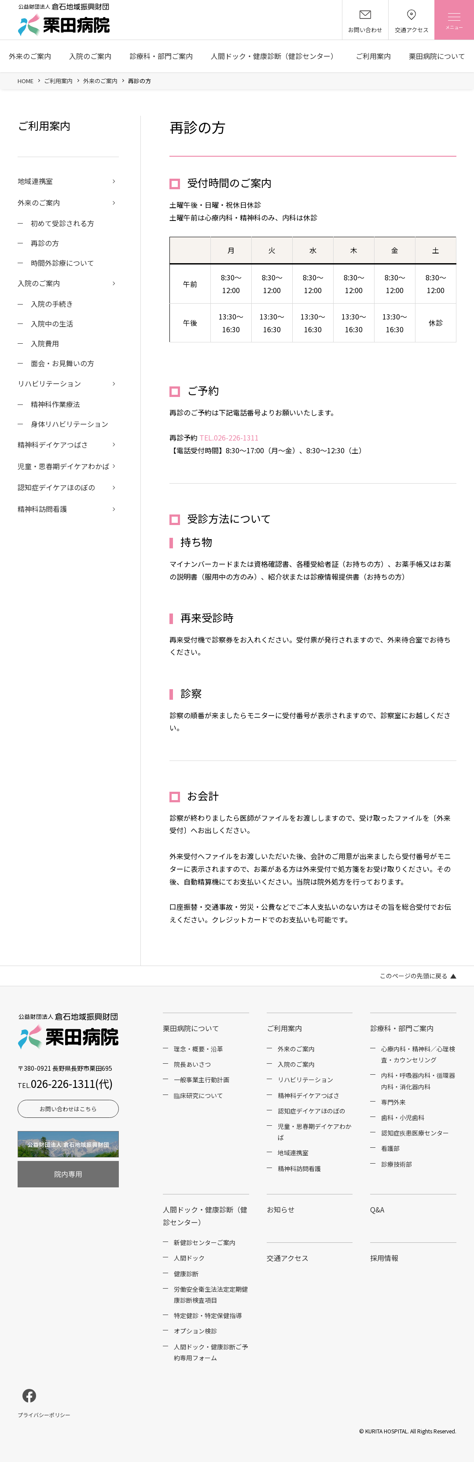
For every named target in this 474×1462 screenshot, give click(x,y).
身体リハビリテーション (69, 424)
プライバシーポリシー (44, 1414)
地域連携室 (35, 181)
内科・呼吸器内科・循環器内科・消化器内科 (418, 1081)
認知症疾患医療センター (415, 1132)
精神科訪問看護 (42, 508)
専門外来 (393, 1102)
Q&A (377, 1209)
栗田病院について (437, 56)
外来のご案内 (30, 56)
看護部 (390, 1148)
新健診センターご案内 (204, 1242)
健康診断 (186, 1273)
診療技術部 (396, 1164)
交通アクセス (288, 1258)
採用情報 (384, 1258)
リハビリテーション (49, 383)
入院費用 (45, 343)
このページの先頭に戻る (414, 975)
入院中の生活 (52, 323)
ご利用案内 (373, 56)
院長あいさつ (192, 1064)
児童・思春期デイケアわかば (63, 466)
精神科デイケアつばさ (53, 444)
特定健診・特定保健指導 (208, 1315)
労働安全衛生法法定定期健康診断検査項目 (211, 1294)
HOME (25, 81)
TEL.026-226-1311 (229, 437)
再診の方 (45, 243)
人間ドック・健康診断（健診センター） (274, 56)
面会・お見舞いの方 (62, 363)
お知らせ (281, 1209)
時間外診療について (62, 262)
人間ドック (189, 1257)
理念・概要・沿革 (198, 1048)
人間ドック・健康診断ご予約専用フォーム (211, 1352)
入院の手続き (52, 303)
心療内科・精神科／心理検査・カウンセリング (418, 1054)
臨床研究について (198, 1095)
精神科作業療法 (55, 404)
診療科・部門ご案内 (161, 56)
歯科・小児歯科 (402, 1117)
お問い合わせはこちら (68, 1109)
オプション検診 (195, 1330)
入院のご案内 (90, 56)
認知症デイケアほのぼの (56, 487)
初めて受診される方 (62, 223)
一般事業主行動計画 (201, 1079)
